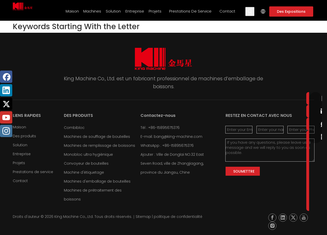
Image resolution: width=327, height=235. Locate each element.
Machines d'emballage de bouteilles (97, 181)
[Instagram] (6, 131)
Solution (20, 145)
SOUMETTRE (243, 171)
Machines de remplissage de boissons (99, 145)
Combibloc (74, 127)
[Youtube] (6, 117)
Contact (20, 180)
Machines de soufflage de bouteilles (97, 136)
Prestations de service (33, 171)
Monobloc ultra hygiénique (88, 154)
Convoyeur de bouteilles (86, 163)
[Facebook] (6, 77)
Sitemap (143, 216)
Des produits (24, 136)
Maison (19, 127)
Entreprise (22, 153)
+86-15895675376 (178, 145)
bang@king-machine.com (178, 136)
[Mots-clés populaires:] (249, 11)
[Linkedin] (6, 90)
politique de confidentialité (178, 216)
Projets (19, 162)
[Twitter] (6, 104)
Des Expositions (291, 11)
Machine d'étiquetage (84, 172)
